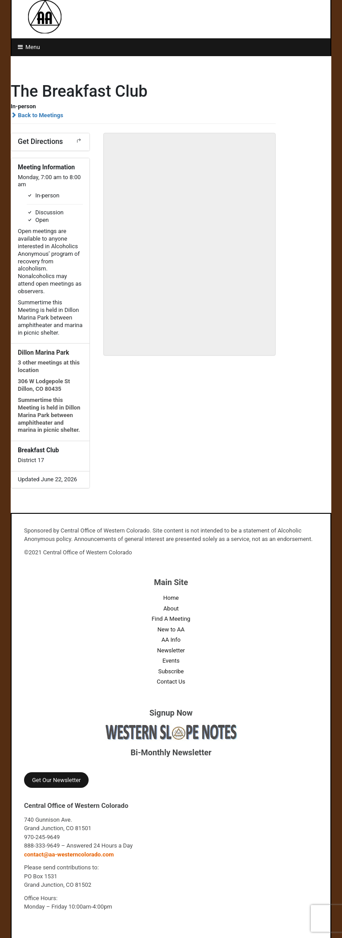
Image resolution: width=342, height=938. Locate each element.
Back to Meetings (37, 115)
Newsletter (171, 650)
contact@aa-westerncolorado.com (69, 854)
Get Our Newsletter (56, 780)
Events (171, 660)
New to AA (171, 629)
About (171, 608)
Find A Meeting (171, 618)
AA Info (171, 639)
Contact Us (171, 681)
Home (171, 597)
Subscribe (170, 671)
